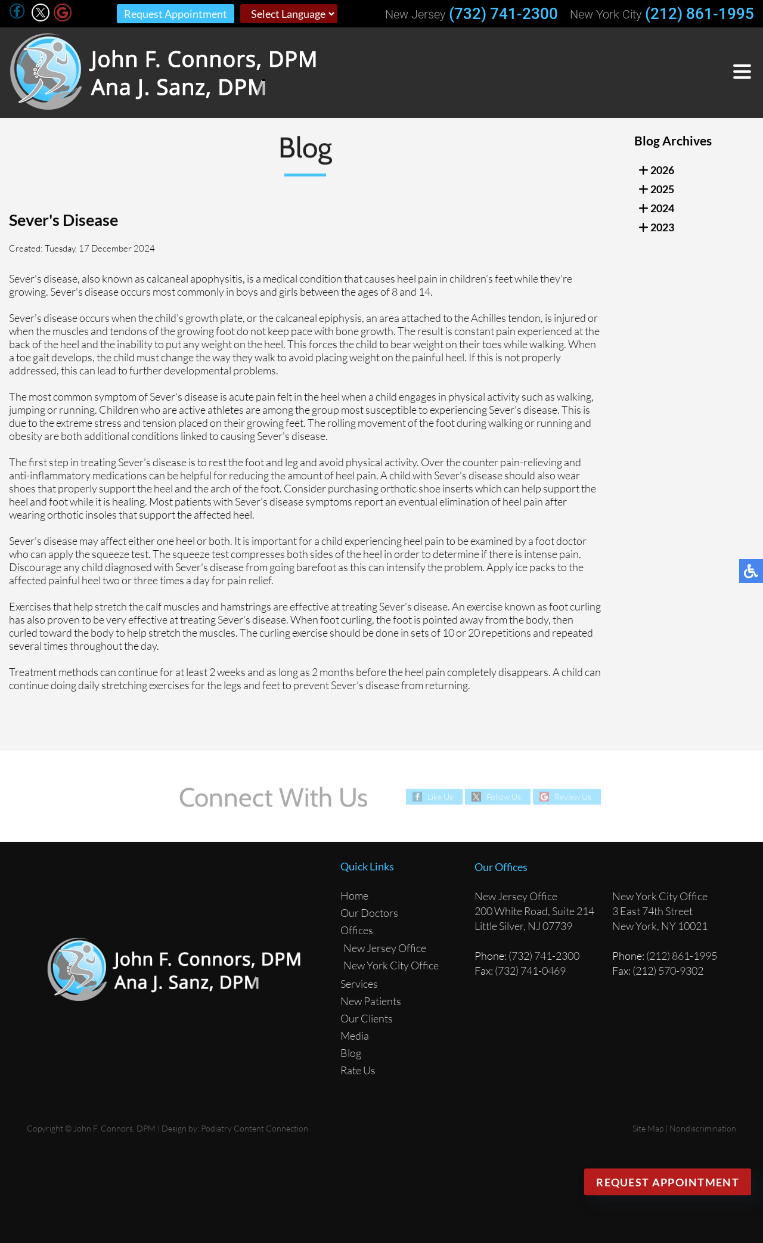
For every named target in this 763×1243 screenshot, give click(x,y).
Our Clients (366, 1018)
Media (354, 1035)
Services (359, 983)
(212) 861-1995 (699, 13)
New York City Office (391, 965)
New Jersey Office (384, 947)
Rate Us (358, 1070)
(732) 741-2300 (503, 13)
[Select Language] (288, 13)
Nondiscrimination (702, 1128)
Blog (350, 1052)
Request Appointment (175, 13)
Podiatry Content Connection (254, 1128)
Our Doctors (369, 912)
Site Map (647, 1128)
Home (354, 895)
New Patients (370, 1001)
